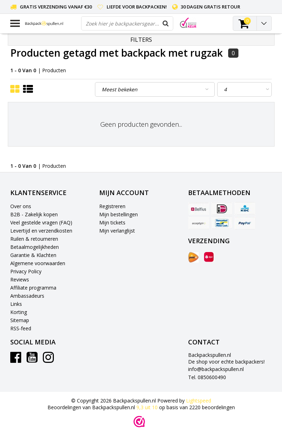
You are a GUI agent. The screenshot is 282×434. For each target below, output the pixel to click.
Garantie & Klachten (33, 255)
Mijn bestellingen (118, 214)
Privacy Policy (25, 271)
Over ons (20, 206)
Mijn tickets (112, 222)
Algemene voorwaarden (37, 263)
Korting (18, 312)
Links (16, 304)
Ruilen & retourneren (34, 238)
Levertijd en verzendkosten (41, 230)
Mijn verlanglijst (117, 230)
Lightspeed (198, 400)
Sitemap (19, 320)
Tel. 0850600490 (207, 377)
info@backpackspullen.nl (216, 369)
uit (147, 407)
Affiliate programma (33, 287)
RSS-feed (20, 328)
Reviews (19, 279)
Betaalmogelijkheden (34, 247)
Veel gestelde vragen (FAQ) (41, 222)
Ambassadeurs (27, 295)
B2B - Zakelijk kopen (34, 214)
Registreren (112, 206)
